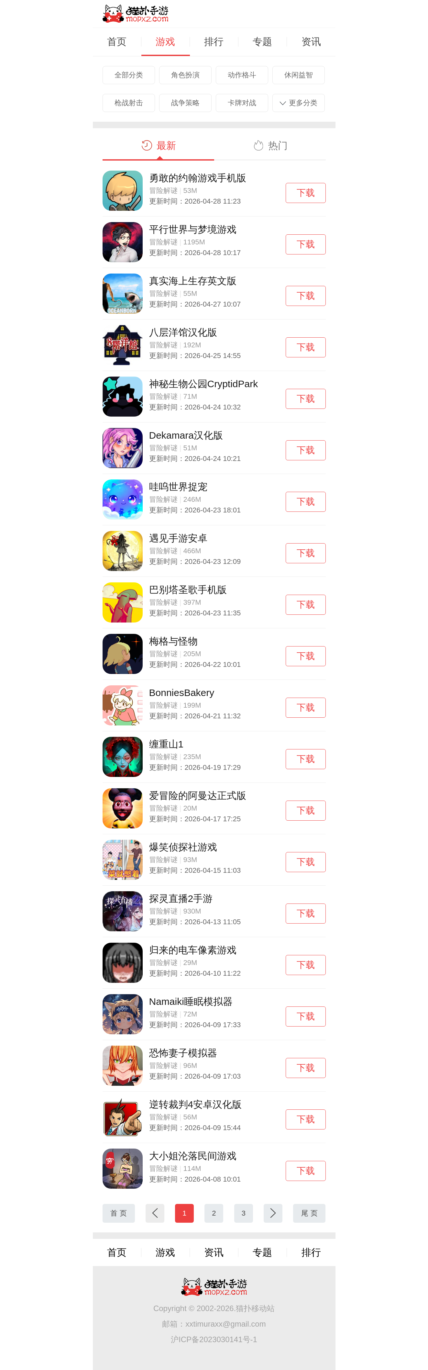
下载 (306, 193)
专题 (262, 42)
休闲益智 (298, 75)
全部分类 (129, 75)
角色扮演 (185, 75)
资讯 (311, 42)
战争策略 (185, 103)
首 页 (118, 1213)
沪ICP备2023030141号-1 (214, 1339)
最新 (158, 145)
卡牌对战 (242, 103)
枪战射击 (129, 103)
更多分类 (298, 103)
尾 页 (309, 1213)
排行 (214, 42)
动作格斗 (242, 75)
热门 (270, 145)
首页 (116, 42)
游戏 (165, 42)
